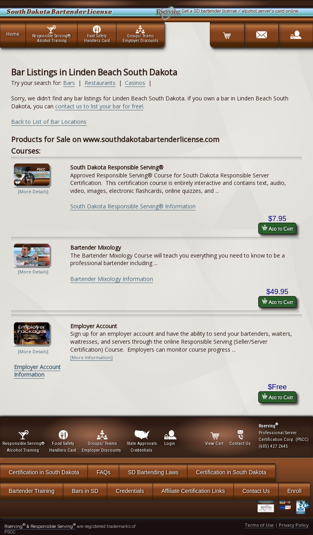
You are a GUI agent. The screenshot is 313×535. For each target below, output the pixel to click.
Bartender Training (31, 491)
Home (12, 34)
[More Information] (91, 357)
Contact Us (256, 491)
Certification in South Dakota (44, 472)
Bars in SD (85, 491)
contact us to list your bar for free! (99, 106)
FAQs (103, 472)
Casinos (135, 83)
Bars (69, 83)
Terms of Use (259, 525)
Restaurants (99, 83)
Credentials (130, 491)
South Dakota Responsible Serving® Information (133, 206)
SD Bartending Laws (153, 472)
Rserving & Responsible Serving (40, 526)
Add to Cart (277, 228)
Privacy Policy (294, 525)
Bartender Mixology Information (111, 279)
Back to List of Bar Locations (48, 121)
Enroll (294, 491)
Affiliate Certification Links (193, 491)
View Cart (215, 438)
